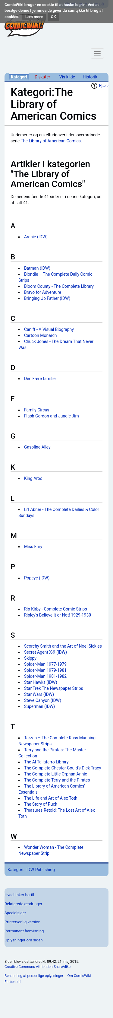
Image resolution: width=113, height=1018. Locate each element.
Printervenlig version (22, 922)
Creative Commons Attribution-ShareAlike (38, 967)
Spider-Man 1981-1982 (45, 676)
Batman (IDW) (37, 268)
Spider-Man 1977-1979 (45, 664)
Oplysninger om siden (23, 940)
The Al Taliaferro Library (46, 762)
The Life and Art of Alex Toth (50, 798)
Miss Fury (33, 546)
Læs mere (34, 16)
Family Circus (36, 410)
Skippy (30, 658)
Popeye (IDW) (37, 578)
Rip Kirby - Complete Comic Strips (55, 609)
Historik (90, 77)
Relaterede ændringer (23, 904)
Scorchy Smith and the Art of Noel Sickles (63, 646)
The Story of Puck (40, 804)
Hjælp (103, 86)
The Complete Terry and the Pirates (57, 780)
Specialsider (15, 913)
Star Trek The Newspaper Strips (53, 688)
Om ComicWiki (79, 976)
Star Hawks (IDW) (40, 682)
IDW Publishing (41, 869)
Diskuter (42, 77)
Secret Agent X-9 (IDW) (45, 652)
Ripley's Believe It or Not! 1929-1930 (57, 615)
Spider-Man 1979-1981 (45, 670)
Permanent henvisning (24, 931)
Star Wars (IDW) (39, 694)
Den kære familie (40, 378)
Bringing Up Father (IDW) (47, 298)
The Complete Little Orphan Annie (55, 774)
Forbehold (12, 982)
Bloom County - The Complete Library (59, 286)
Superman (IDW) (39, 706)
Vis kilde (67, 77)
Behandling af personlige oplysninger (34, 976)
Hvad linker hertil (19, 895)
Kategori (19, 77)
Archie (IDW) (36, 236)
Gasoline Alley (37, 447)
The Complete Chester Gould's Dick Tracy (62, 768)
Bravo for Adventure (42, 292)
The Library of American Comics (50, 140)
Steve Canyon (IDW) (42, 700)
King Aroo (33, 478)
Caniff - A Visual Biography (49, 329)
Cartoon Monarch (40, 335)
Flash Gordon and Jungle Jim (51, 416)
